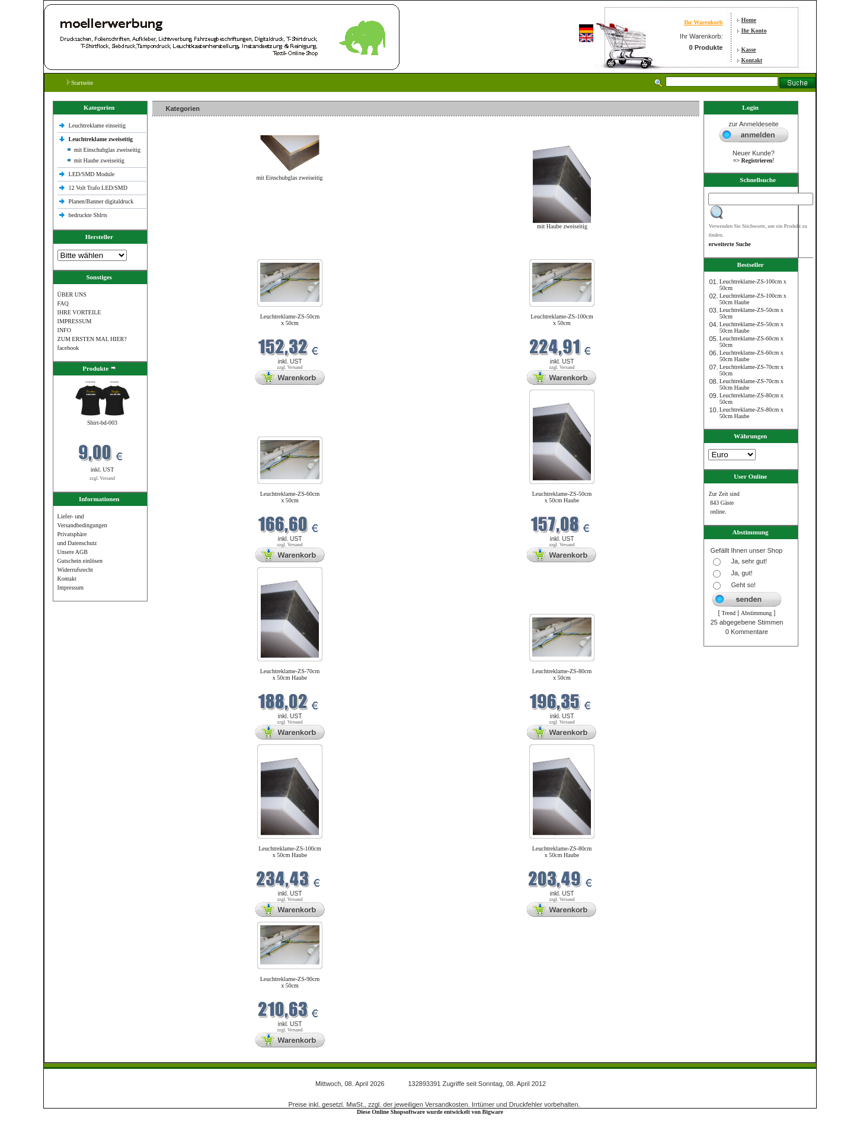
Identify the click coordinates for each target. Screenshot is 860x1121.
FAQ (63, 303)
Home (749, 20)
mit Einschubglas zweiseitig (107, 150)
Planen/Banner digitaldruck (101, 201)
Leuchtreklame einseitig (98, 125)
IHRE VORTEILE (79, 312)
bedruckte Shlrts (88, 215)
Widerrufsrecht (75, 569)
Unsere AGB (72, 552)
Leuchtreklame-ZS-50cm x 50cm (290, 319)
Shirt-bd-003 (102, 422)
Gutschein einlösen (80, 561)
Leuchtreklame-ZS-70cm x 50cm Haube (290, 674)
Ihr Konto (754, 30)
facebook (68, 348)
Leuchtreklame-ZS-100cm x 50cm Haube (289, 851)
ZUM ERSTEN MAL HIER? (92, 339)
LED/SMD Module (92, 174)
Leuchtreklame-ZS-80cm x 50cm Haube (562, 851)
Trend (729, 613)
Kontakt (752, 60)
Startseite (80, 82)
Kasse (748, 49)
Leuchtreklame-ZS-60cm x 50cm (290, 497)
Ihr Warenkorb (703, 22)
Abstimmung (756, 613)
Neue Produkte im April (184, 252)
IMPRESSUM (74, 321)
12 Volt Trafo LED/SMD (98, 187)
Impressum (70, 587)
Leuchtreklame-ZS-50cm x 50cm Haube (562, 497)
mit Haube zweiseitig (99, 160)
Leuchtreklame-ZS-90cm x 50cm (290, 982)
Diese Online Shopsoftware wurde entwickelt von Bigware (430, 1112)
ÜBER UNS (72, 294)
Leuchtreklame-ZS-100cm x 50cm (561, 319)
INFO (64, 330)
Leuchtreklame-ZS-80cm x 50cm (562, 674)
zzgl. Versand (102, 478)
